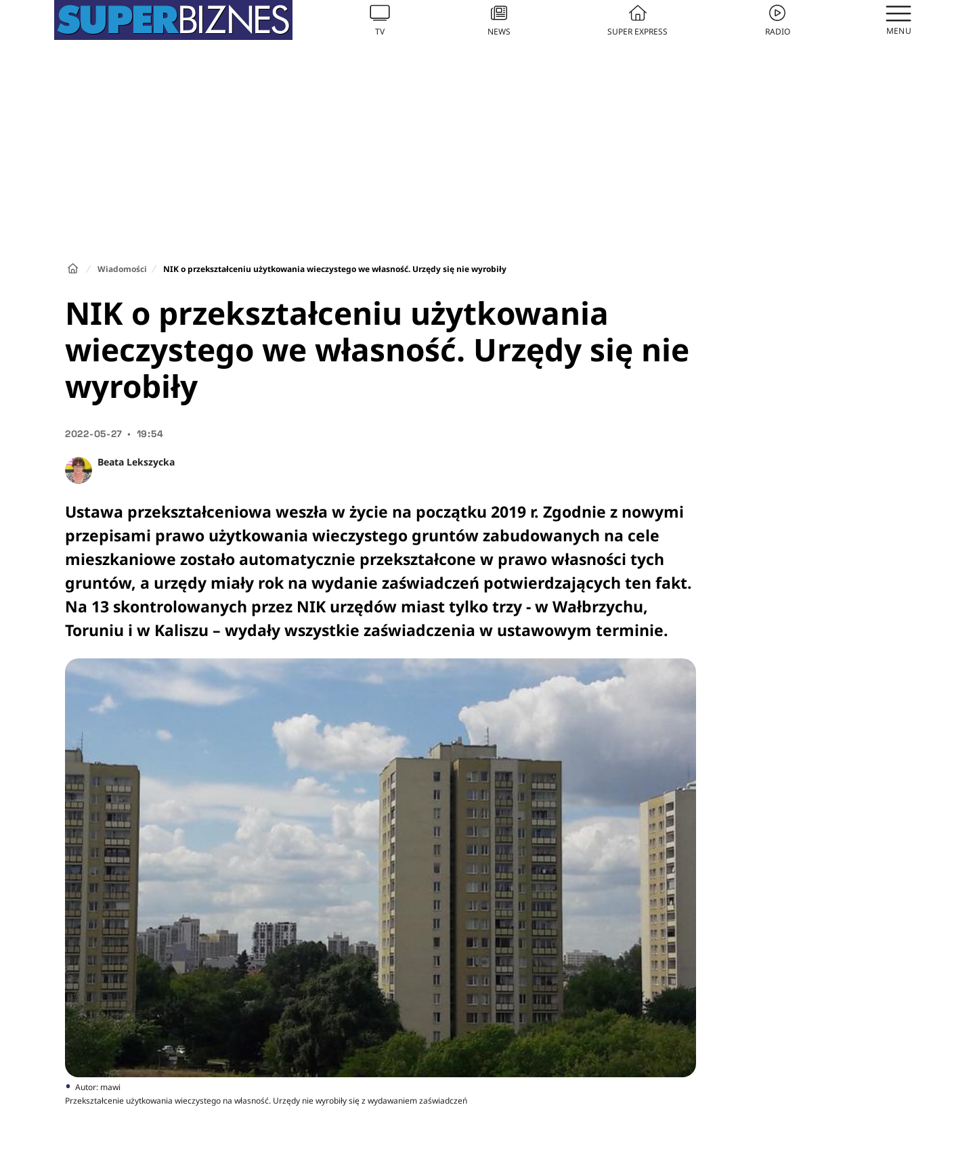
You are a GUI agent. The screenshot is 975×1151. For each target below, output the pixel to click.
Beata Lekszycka (136, 461)
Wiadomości (122, 269)
